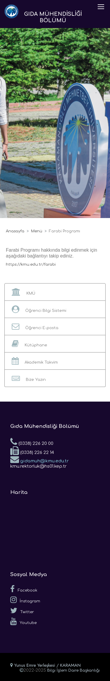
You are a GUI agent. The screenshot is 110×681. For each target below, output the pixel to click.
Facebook (23, 589)
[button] (55, 292)
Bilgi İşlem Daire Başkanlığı (73, 670)
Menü (36, 231)
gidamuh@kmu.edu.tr (39, 459)
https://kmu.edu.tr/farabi (31, 264)
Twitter (22, 610)
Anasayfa (15, 231)
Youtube (23, 621)
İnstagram (25, 600)
